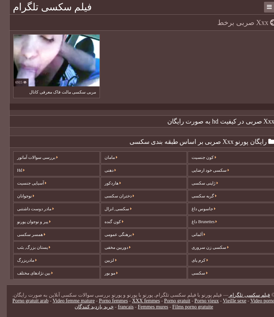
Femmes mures (146, 307)
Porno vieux (200, 300)
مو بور (104, 273)
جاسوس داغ (197, 208)
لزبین (104, 260)
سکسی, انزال (111, 208)
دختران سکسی (112, 195)
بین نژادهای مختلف (28, 273)
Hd (14, 170)
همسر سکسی (24, 234)
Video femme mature (67, 300)
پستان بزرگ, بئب (27, 247)
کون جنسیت (197, 157)
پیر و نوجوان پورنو (27, 221)
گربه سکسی (197, 195)
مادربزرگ (20, 260)
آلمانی (191, 234)
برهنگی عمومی (112, 234)
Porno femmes (106, 300)
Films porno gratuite (186, 307)
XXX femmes (139, 300)
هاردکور (106, 183)
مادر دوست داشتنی (28, 208)
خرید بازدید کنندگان (87, 307)
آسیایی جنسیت (25, 183)
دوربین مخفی (111, 247)
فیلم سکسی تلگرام (45, 6)
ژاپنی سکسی (198, 183)
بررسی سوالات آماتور (30, 157)
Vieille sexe (228, 300)
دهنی (103, 170)
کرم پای (193, 260)
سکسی (193, 273)
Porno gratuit (170, 300)
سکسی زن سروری (203, 247)
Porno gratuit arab (24, 300)
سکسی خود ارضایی (203, 170)
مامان (104, 157)
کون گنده (107, 221)
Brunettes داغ (197, 221)
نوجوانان (18, 195)
